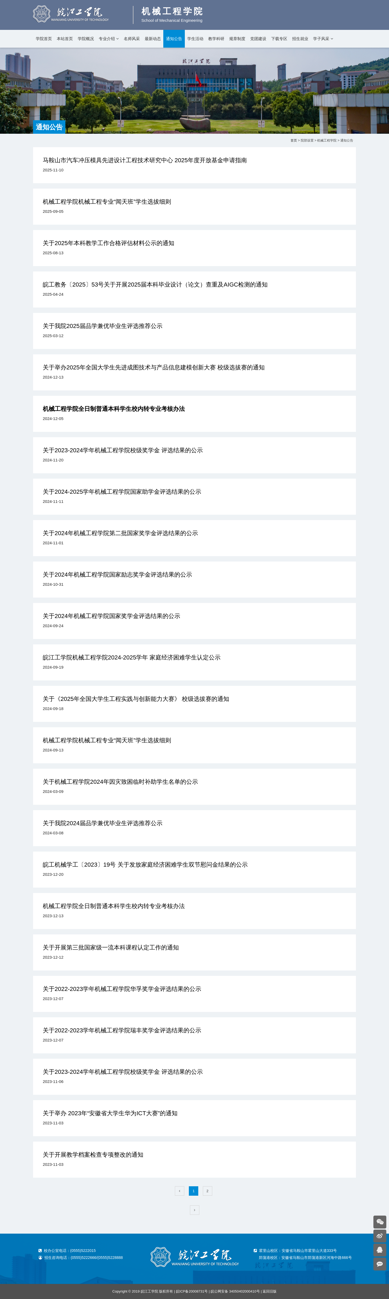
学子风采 (321, 38)
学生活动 (195, 38)
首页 (294, 140)
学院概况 (86, 38)
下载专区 (279, 38)
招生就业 (300, 38)
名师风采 (132, 38)
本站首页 (65, 38)
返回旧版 (270, 1291)
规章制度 (237, 38)
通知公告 (174, 38)
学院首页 (44, 38)
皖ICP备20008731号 (192, 1291)
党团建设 (258, 38)
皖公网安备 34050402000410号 (235, 1291)
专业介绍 (107, 38)
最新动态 (153, 38)
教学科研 (216, 38)
